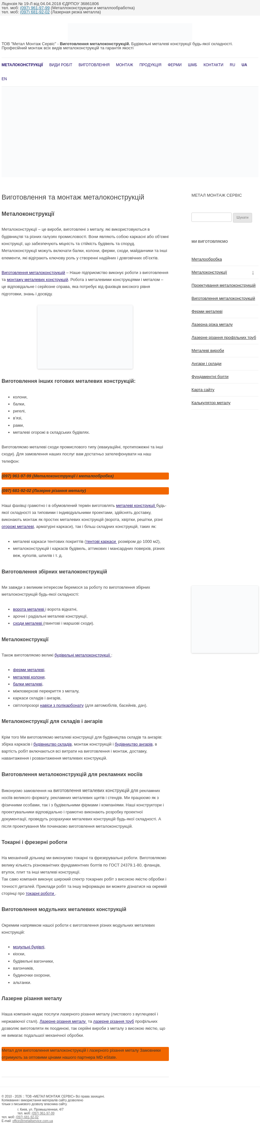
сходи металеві (28, 623)
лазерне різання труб (113, 1021)
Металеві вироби (207, 350)
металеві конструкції (136, 505)
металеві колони (28, 677)
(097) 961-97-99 (35, 7)
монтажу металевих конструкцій (37, 279)
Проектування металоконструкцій (223, 285)
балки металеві (27, 684)
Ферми (175, 65)
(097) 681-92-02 (35, 12)
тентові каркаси (101, 541)
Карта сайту (202, 389)
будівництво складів (52, 744)
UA (244, 65)
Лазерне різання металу (63, 1021)
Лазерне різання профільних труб (223, 337)
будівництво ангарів (133, 744)
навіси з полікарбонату (61, 705)
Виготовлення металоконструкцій (33, 272)
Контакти (213, 65)
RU (232, 65)
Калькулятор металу (210, 402)
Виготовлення (94, 65)
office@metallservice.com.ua (32, 1121)
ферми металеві (28, 669)
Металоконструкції (22, 65)
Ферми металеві (207, 311)
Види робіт (60, 65)
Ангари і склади (206, 363)
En (4, 79)
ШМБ (192, 65)
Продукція (150, 65)
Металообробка (206, 259)
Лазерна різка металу (212, 324)
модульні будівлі (28, 946)
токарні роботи (40, 893)
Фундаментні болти (210, 376)
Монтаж (124, 65)
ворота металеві (29, 609)
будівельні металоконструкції (83, 655)
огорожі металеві (18, 526)
